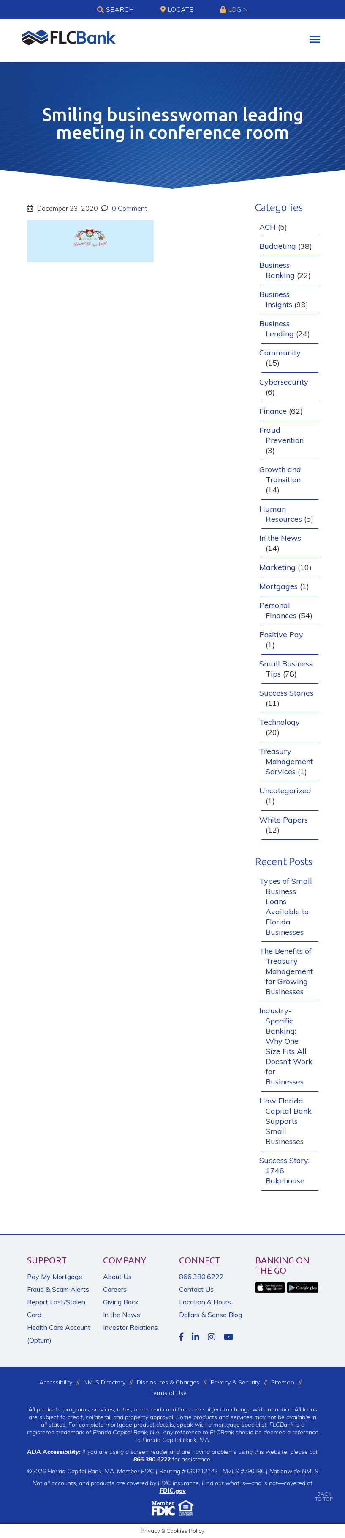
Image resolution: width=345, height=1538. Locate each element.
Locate (176, 9)
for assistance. (172, 1459)
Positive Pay (281, 634)
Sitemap (282, 1382)
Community (280, 353)
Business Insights (275, 299)
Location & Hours (205, 1302)
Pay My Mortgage (54, 1276)
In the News (280, 538)
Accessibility (55, 1382)
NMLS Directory (104, 1382)
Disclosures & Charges (168, 1382)
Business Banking (277, 270)
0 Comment (128, 208)
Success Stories (286, 693)
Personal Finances (277, 610)
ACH (267, 227)
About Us (117, 1276)
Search (115, 9)
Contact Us (196, 1289)
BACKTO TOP (324, 1490)
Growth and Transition (280, 474)
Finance (273, 411)
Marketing (277, 567)
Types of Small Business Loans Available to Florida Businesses (285, 906)
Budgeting (277, 246)
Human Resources (280, 514)
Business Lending (276, 328)
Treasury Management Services (286, 761)
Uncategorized (285, 790)
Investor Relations (130, 1327)
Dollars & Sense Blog (210, 1314)
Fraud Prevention (281, 435)
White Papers (283, 820)
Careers (115, 1289)
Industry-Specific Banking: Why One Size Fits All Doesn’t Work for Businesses (285, 1046)
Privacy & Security (235, 1382)
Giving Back (121, 1302)
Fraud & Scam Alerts (58, 1289)
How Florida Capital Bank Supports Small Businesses (285, 1121)
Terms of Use (168, 1393)
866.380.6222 (201, 1276)
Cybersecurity (283, 382)
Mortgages (278, 586)
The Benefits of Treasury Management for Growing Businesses (286, 971)
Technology (279, 722)
